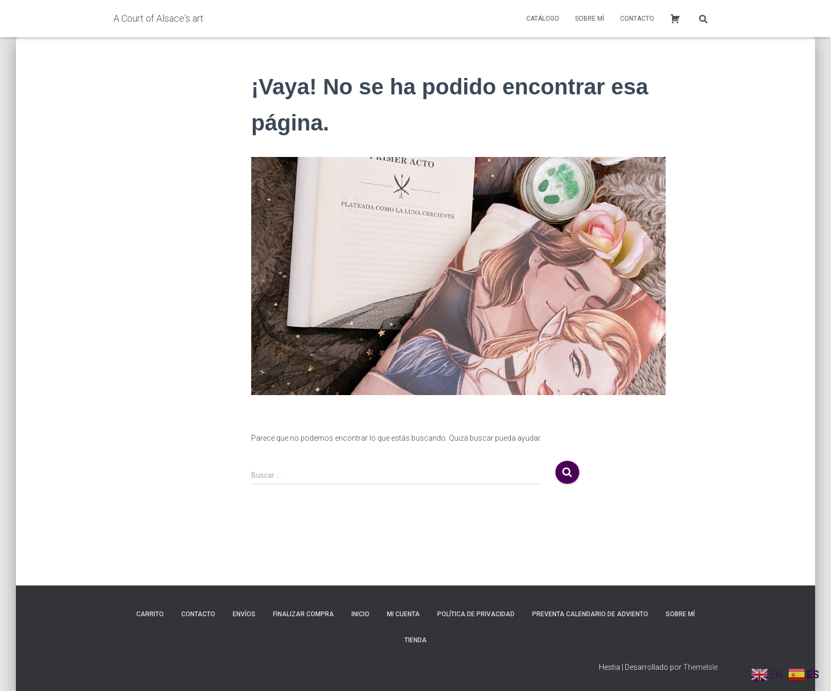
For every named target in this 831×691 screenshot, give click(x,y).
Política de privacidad (476, 614)
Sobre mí (589, 18)
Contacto (637, 18)
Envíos (244, 614)
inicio (360, 614)
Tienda (415, 640)
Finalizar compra (303, 614)
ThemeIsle (700, 667)
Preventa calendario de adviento (590, 614)
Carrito (150, 614)
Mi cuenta (403, 614)
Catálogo (542, 18)
